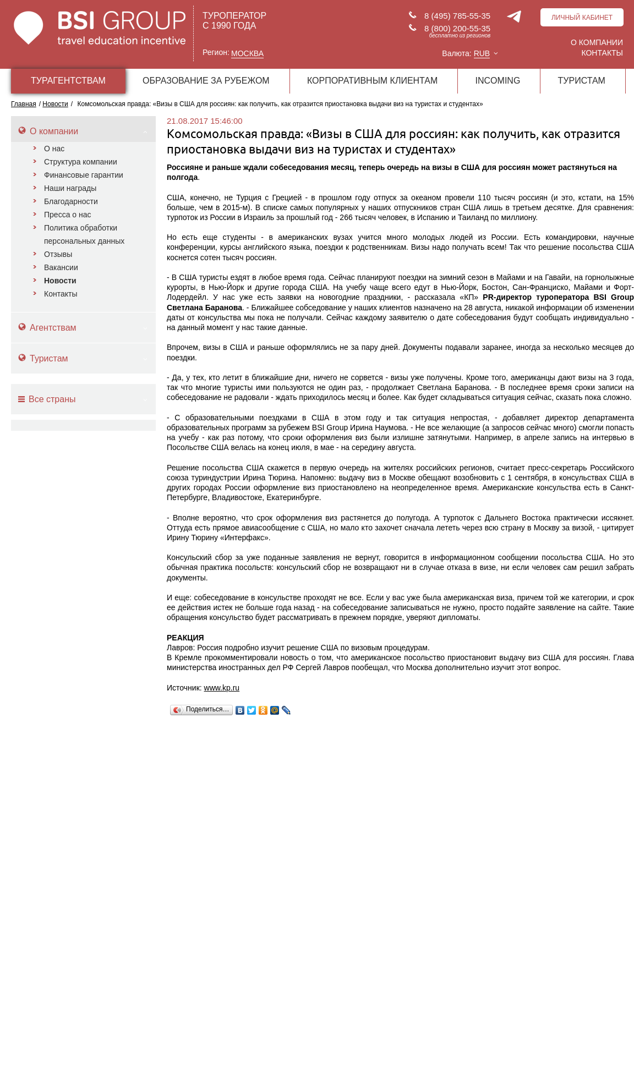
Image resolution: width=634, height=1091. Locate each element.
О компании (597, 42)
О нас (54, 148)
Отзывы (58, 254)
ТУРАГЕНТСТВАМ (68, 80)
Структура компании (80, 161)
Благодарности (71, 201)
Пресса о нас (67, 214)
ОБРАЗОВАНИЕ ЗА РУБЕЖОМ (206, 80)
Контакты (602, 52)
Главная (23, 104)
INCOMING (498, 80)
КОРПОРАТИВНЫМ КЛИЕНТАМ (372, 80)
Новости (60, 280)
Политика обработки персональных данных (84, 234)
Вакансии (61, 267)
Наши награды (70, 188)
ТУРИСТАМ (581, 80)
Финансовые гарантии (83, 175)
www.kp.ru (222, 687)
